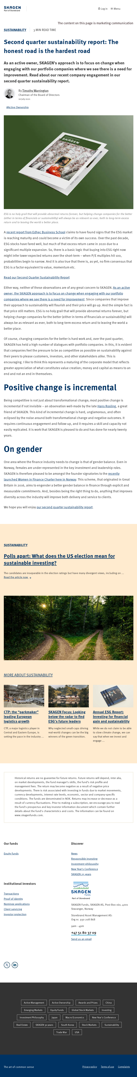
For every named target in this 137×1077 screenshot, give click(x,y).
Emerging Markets (33, 1010)
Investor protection (15, 914)
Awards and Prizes (88, 1002)
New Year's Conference (84, 869)
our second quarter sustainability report (65, 507)
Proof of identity (13, 899)
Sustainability (15, 30)
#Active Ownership (17, 107)
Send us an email (81, 939)
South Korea (67, 1025)
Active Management (34, 1002)
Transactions (11, 894)
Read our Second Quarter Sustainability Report (37, 277)
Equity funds (11, 853)
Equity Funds (57, 1010)
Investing (106, 1010)
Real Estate (22, 1025)
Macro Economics (74, 1017)
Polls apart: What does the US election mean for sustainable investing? (59, 559)
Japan (55, 1017)
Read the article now (18, 577)
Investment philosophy (84, 864)
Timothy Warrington (35, 90)
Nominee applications (17, 904)
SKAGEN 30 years (44, 1025)
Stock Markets (89, 1025)
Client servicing (13, 909)
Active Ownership (61, 1002)
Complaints (124, 1066)
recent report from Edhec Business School (35, 232)
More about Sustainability (28, 675)
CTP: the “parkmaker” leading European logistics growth (21, 716)
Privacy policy (89, 1066)
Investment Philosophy (32, 1017)
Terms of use (107, 1066)
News (74, 853)
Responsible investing (84, 859)
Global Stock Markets (83, 1010)
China (109, 1002)
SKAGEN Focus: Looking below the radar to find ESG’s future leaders (67, 716)
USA (77, 1032)
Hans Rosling (106, 406)
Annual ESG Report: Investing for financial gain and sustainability (111, 716)
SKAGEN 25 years (81, 874)
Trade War (61, 1032)
